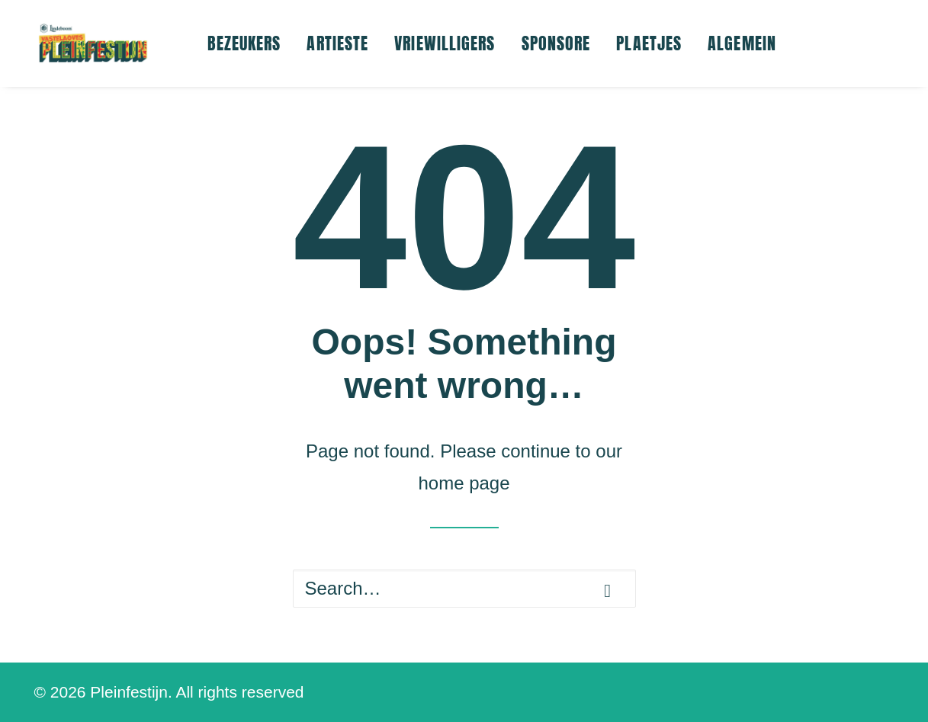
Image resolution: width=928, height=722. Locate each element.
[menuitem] (244, 43)
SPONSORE (556, 43)
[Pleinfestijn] (93, 43)
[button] (607, 590)
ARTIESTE (337, 43)
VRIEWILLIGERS (444, 43)
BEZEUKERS (244, 43)
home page (463, 483)
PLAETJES (649, 43)
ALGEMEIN (742, 43)
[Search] (464, 589)
